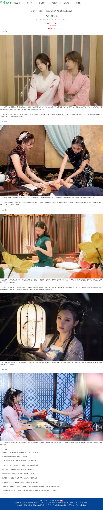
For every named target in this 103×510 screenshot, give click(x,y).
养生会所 (42, 3)
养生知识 (54, 3)
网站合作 (79, 3)
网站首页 (17, 3)
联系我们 (66, 3)
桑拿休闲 (29, 3)
